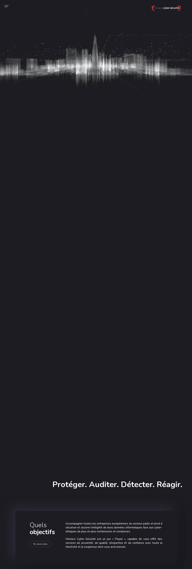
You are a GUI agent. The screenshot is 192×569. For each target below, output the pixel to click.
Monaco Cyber (166, 11)
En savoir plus (40, 544)
